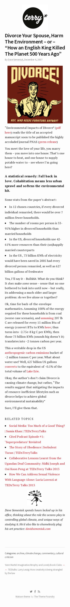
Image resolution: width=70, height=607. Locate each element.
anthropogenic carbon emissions (27, 353)
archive (20, 553)
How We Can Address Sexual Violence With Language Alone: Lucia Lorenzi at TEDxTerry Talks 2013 (32, 479)
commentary (48, 553)
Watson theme (22, 596)
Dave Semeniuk (15, 59)
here (48, 327)
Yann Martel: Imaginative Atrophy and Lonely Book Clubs (33, 565)
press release (48, 142)
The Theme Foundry (44, 596)
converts (11, 366)
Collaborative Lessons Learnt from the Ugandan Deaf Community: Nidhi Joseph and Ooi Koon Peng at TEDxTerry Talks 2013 (35, 463)
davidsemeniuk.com (38, 529)
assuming (47, 318)
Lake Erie (33, 371)
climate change (33, 553)
